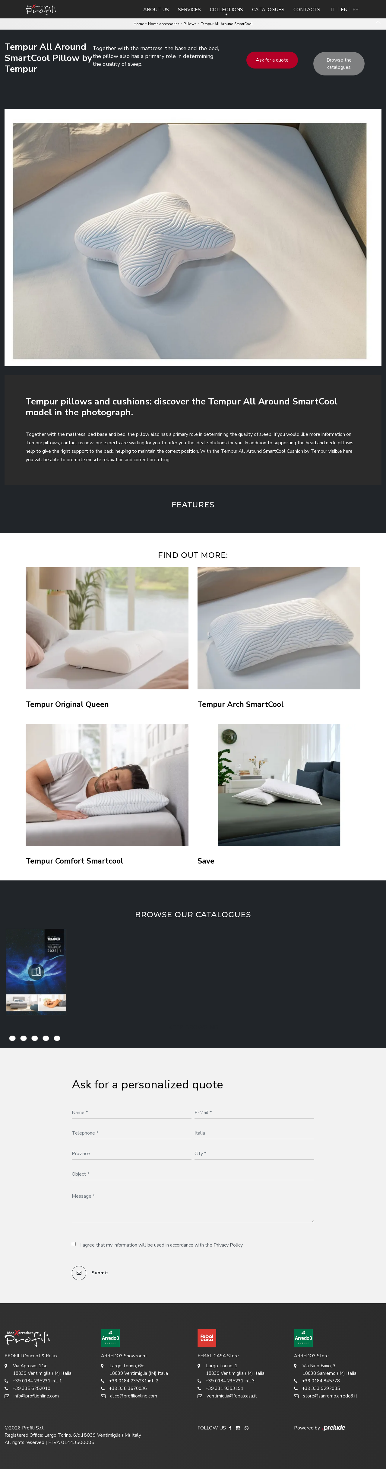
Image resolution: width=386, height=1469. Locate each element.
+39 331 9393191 (220, 1388)
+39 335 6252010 (27, 1388)
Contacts (306, 9)
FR (356, 9)
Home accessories (163, 23)
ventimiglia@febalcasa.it (227, 1396)
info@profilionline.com (32, 1396)
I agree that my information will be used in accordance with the (161, 1245)
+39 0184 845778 (317, 1381)
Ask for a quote (272, 60)
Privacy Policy (228, 1245)
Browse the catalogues (339, 64)
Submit (90, 1273)
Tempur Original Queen (67, 704)
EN (344, 9)
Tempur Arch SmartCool (241, 704)
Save (206, 861)
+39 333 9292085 (317, 1388)
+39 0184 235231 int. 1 (33, 1381)
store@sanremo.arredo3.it (325, 1396)
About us (156, 9)
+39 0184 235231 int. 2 (129, 1381)
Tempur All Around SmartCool (227, 23)
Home (139, 23)
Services (189, 9)
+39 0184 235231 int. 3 (226, 1381)
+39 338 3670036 (124, 1388)
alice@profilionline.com (129, 1396)
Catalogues (268, 9)
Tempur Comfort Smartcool (74, 861)
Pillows (190, 23)
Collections (226, 9)
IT (333, 9)
